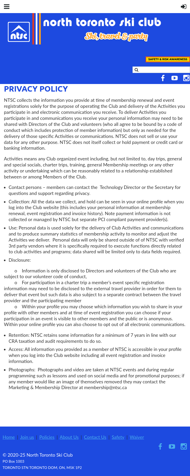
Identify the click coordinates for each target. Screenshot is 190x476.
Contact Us (95, 437)
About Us (69, 437)
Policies (46, 437)
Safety (118, 437)
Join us (27, 437)
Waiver (137, 437)
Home (9, 437)
